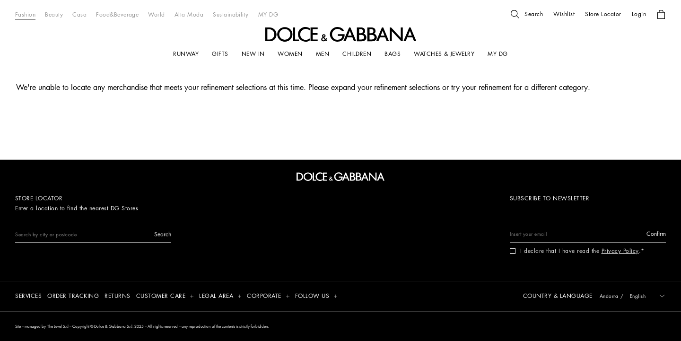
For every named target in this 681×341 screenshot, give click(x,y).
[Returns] (118, 296)
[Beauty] (54, 14)
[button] (527, 14)
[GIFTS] (220, 54)
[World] (156, 14)
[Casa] (79, 14)
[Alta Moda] (189, 14)
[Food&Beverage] (117, 14)
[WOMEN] (290, 54)
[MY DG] (268, 14)
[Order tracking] (73, 296)
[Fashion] (25, 14)
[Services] (28, 296)
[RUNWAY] (186, 54)
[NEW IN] (253, 54)
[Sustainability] (231, 14)
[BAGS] (392, 54)
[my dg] (497, 54)
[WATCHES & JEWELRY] (444, 54)
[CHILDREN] (356, 54)
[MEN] (322, 54)
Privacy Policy (620, 251)
